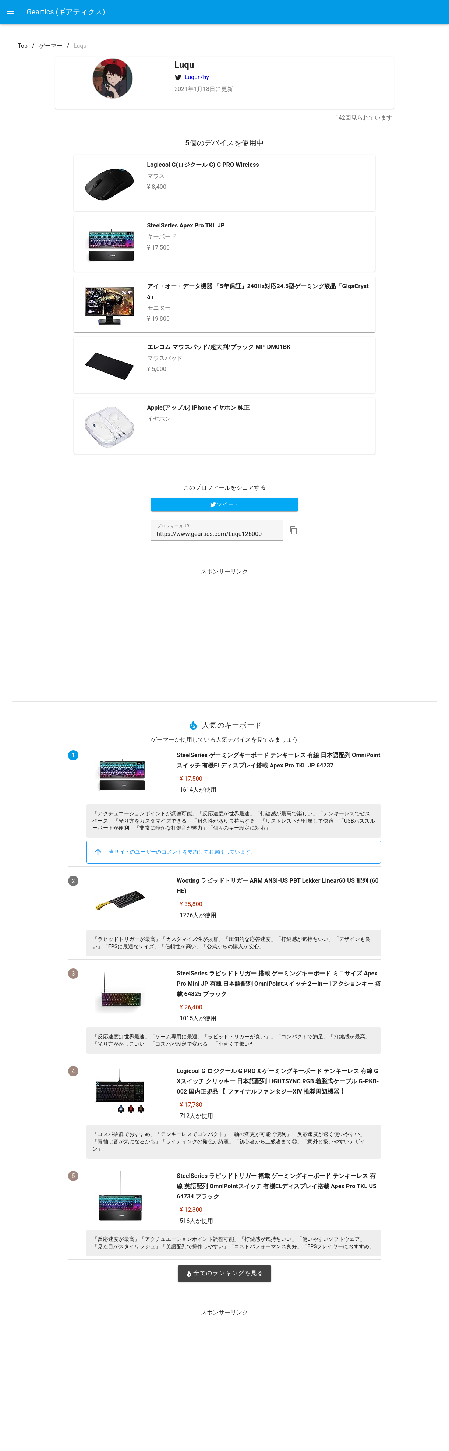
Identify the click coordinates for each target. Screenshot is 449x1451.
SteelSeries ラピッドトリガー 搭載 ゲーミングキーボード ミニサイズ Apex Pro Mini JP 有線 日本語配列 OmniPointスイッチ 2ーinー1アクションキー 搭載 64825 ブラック (279, 984)
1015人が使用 (198, 1018)
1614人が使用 (198, 789)
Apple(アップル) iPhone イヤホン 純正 (198, 407)
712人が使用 (196, 1115)
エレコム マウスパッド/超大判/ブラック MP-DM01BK (219, 346)
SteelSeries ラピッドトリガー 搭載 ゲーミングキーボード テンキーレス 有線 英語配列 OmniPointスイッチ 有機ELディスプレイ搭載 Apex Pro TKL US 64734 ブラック (276, 1186)
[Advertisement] (224, 632)
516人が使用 (196, 1220)
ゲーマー (51, 45)
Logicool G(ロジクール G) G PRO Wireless (203, 164)
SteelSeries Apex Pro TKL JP (186, 225)
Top (23, 45)
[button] (293, 530)
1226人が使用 (198, 915)
